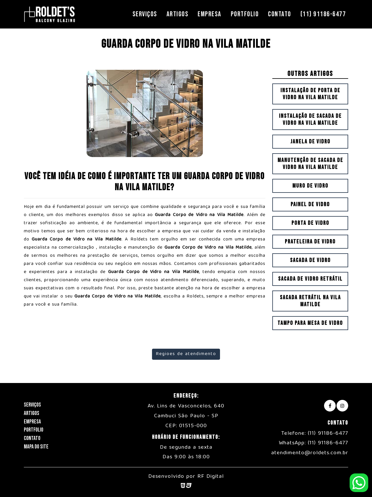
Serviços (145, 14)
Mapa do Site (36, 446)
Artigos (178, 14)
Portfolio (245, 14)
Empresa (209, 14)
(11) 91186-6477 (323, 14)
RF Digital (210, 477)
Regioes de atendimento (186, 354)
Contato (279, 14)
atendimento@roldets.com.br (309, 453)
